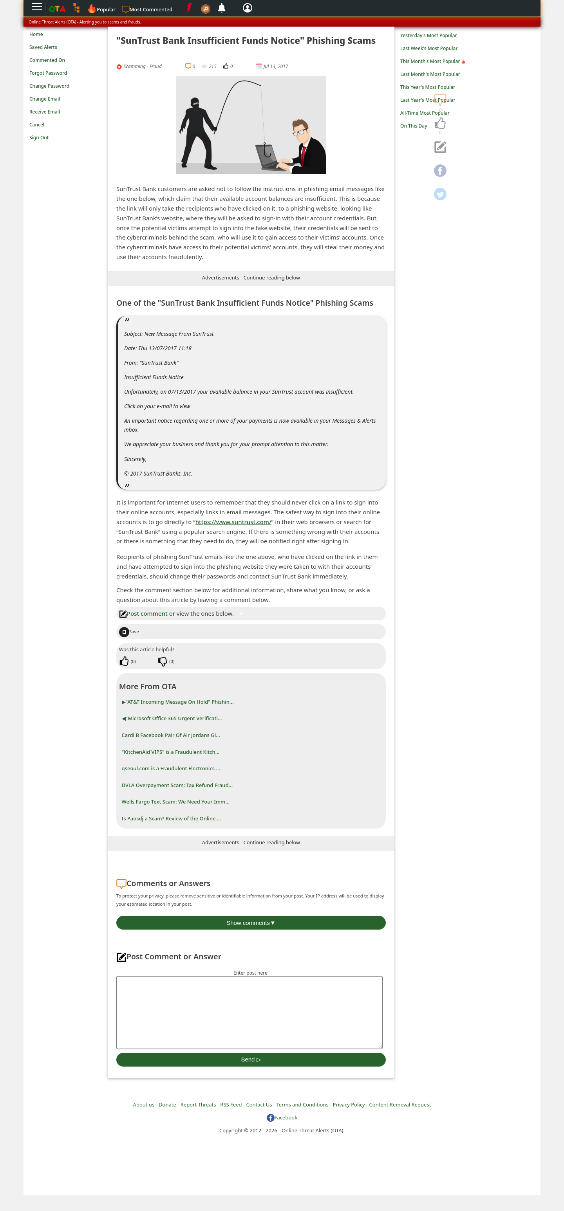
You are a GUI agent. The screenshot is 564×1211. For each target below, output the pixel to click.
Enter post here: (251, 973)
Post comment (143, 613)
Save (129, 631)
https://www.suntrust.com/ (233, 522)
